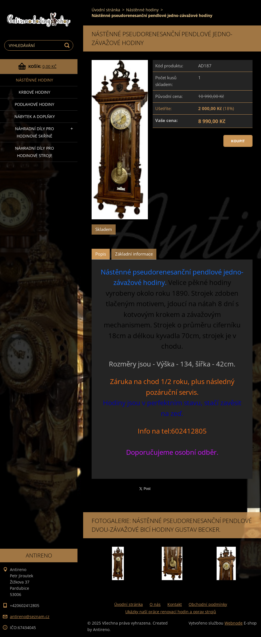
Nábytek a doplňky (34, 116)
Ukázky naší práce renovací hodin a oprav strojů (170, 611)
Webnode (234, 623)
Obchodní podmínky (208, 604)
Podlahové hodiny (34, 104)
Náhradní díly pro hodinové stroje (34, 151)
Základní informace (134, 254)
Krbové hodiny (34, 92)
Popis (100, 254)
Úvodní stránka (106, 9)
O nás (155, 604)
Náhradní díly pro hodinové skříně (34, 132)
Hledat (68, 45)
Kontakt (174, 604)
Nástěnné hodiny (34, 80)
